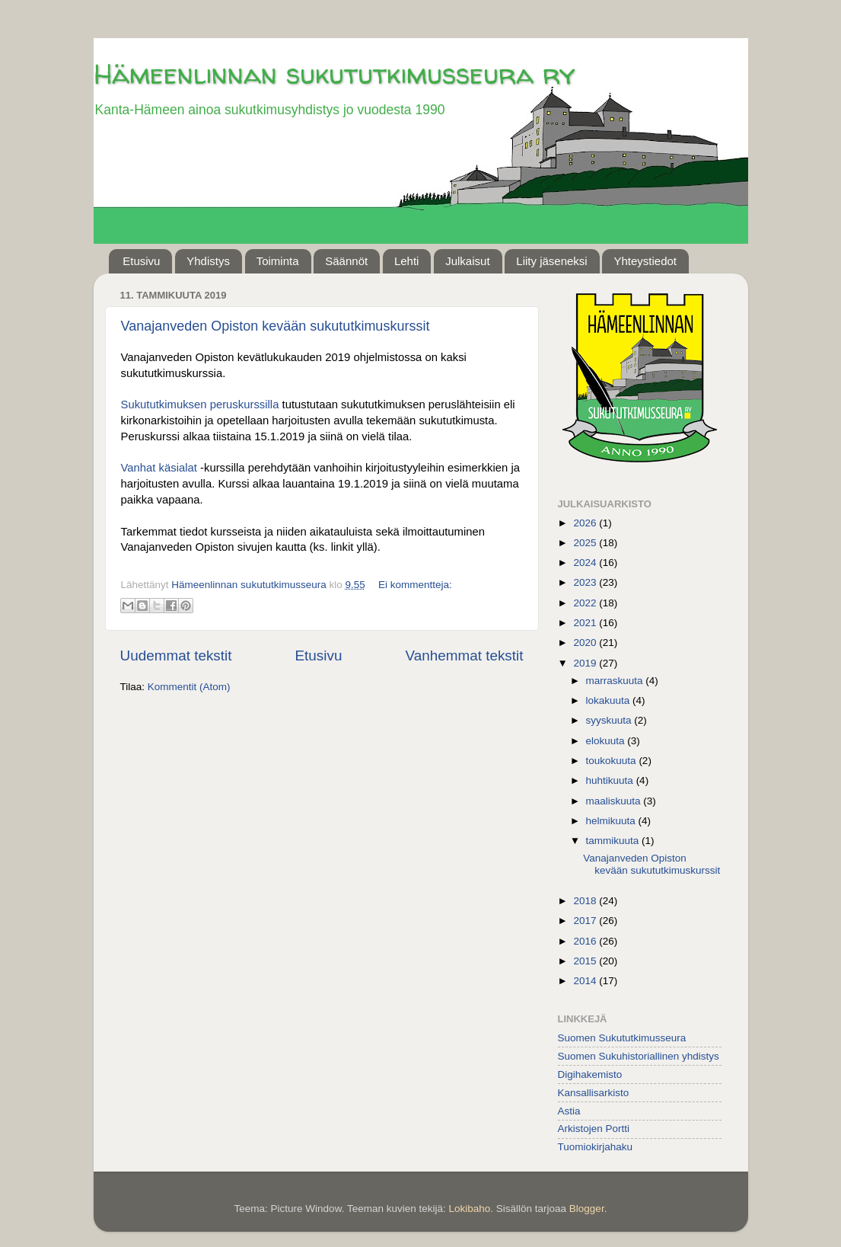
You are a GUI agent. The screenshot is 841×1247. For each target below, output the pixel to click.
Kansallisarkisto (593, 1092)
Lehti (406, 260)
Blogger (586, 1208)
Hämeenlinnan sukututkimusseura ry (334, 73)
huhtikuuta (611, 780)
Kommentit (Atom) (189, 686)
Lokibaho (469, 1208)
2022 (586, 603)
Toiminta (277, 260)
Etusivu (141, 260)
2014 (586, 980)
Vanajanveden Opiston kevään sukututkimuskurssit (275, 326)
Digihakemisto (590, 1074)
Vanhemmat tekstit (464, 655)
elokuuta (607, 741)
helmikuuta (612, 821)
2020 (586, 642)
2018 (586, 900)
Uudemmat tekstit (176, 655)
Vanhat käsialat (159, 468)
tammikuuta (614, 840)
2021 (586, 622)
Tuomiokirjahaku (595, 1147)
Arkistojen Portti (594, 1128)
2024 (586, 562)
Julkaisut (467, 260)
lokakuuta (609, 700)
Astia (569, 1111)
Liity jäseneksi (551, 260)
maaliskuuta (615, 801)
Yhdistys (208, 260)
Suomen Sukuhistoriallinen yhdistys (638, 1056)
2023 (586, 582)
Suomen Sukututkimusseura (622, 1038)
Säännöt (346, 260)
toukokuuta (612, 760)
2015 (586, 961)
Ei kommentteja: (415, 584)
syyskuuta (610, 720)
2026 (586, 523)
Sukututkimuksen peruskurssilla (200, 404)
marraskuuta (616, 680)
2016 (586, 941)
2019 (586, 663)
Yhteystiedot (645, 260)
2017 (586, 920)
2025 (586, 542)
